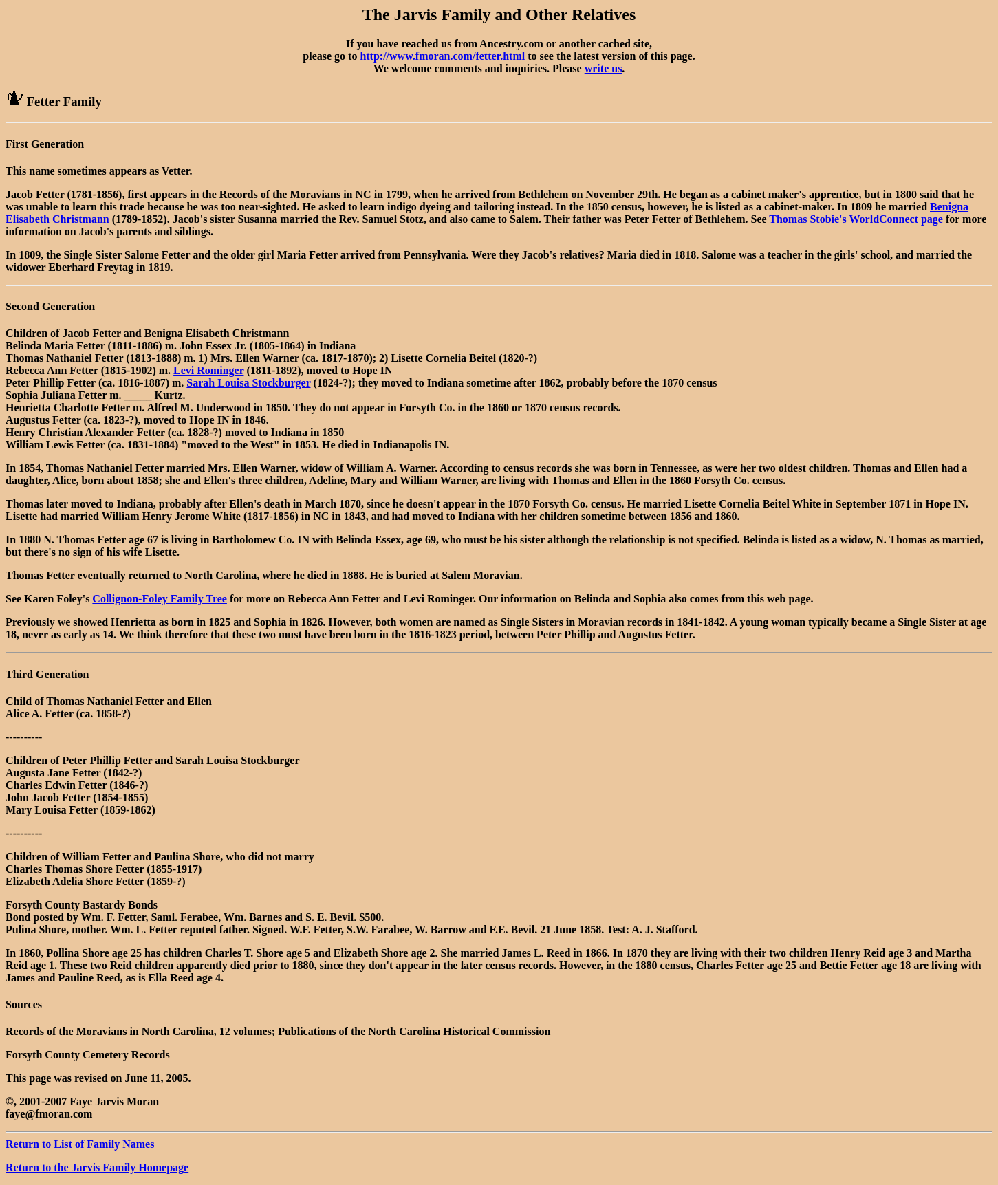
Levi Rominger (208, 370)
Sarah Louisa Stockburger (248, 383)
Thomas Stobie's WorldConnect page (856, 219)
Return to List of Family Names (80, 1144)
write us (603, 68)
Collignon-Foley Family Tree (159, 599)
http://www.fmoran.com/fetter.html (442, 56)
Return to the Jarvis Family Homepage (97, 1167)
